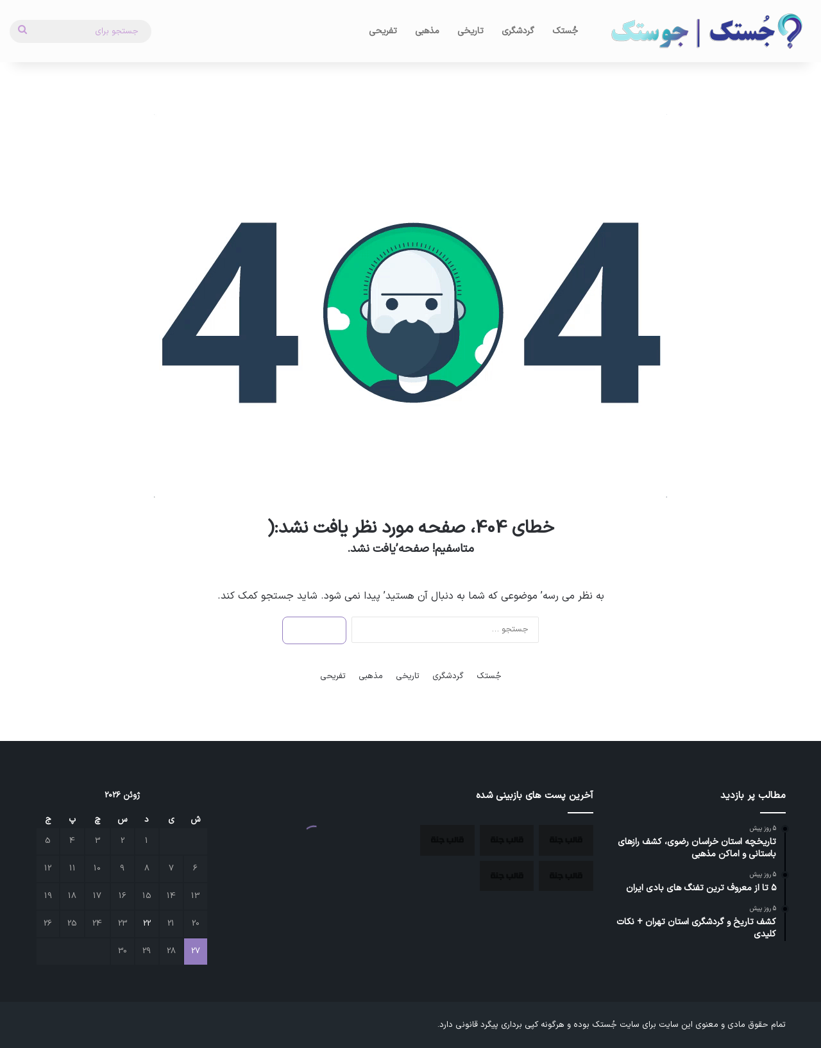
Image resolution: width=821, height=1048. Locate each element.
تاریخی (470, 31)
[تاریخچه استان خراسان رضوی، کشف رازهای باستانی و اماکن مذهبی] (566, 840)
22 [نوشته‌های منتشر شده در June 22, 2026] (147, 923)
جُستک (565, 31)
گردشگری (518, 31)
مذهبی (427, 31)
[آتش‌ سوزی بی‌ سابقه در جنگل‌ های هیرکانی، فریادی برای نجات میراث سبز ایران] (566, 876)
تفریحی (383, 31)
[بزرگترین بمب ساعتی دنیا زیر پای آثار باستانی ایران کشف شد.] (507, 840)
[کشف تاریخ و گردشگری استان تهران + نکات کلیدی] (507, 876)
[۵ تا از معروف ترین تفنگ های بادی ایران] (447, 840)
